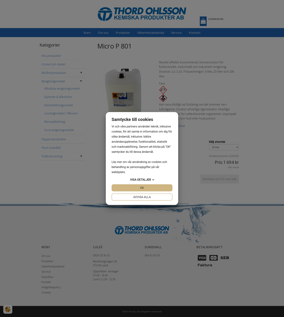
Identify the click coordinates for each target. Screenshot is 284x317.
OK (142, 188)
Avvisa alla (142, 197)
